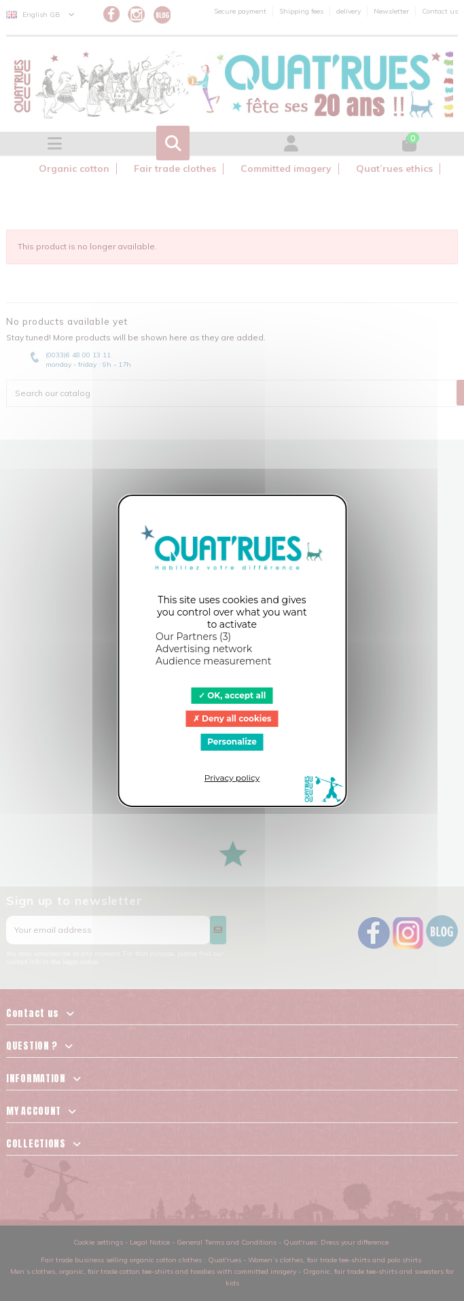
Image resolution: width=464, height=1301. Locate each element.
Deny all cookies (232, 718)
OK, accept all (232, 695)
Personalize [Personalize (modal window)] (232, 741)
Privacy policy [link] (232, 777)
